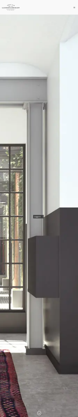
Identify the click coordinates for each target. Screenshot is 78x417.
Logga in (37, 217)
